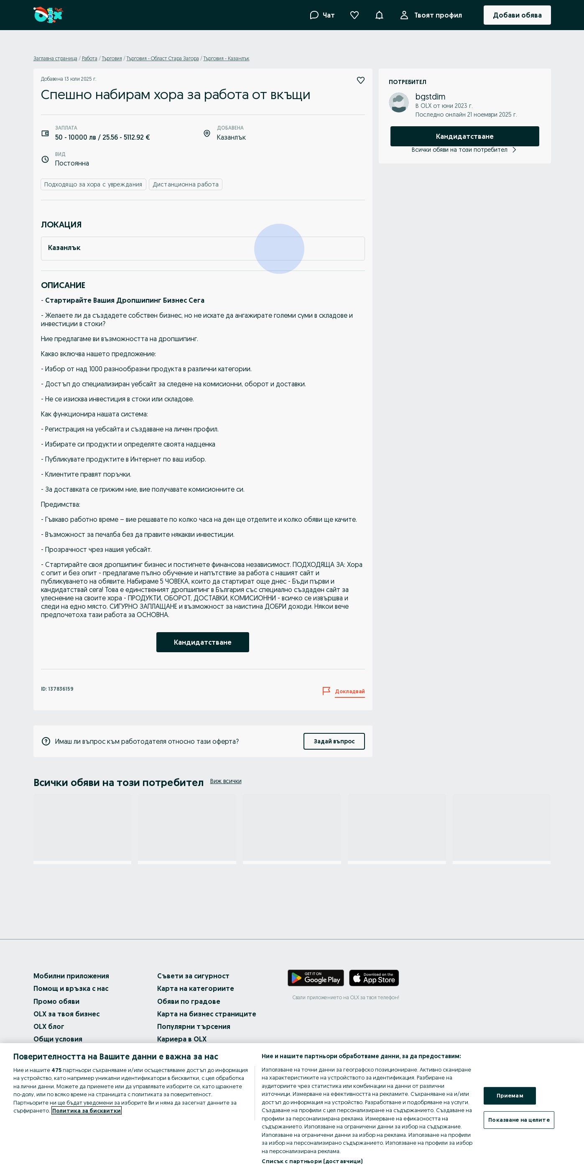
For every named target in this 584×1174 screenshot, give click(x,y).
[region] (292, 1108)
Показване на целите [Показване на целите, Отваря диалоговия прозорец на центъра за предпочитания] (518, 1119)
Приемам (510, 1095)
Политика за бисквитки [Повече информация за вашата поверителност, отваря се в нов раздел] (86, 1110)
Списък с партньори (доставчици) (312, 1161)
